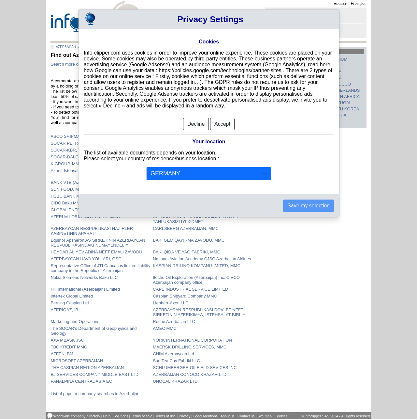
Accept (222, 124)
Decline (196, 124)
